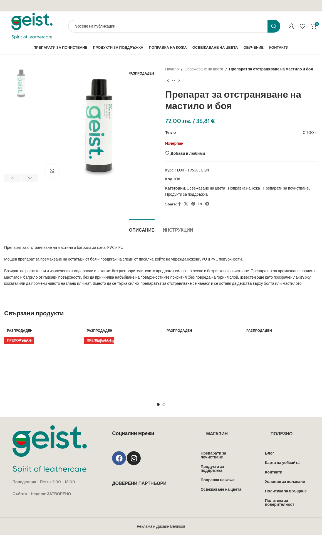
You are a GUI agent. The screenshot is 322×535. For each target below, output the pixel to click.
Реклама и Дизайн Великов (161, 457)
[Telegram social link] (207, 204)
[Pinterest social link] (193, 204)
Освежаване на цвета (204, 69)
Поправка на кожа (244, 188)
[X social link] (186, 204)
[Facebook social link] (179, 204)
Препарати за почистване (286, 188)
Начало (172, 69)
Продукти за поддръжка (186, 194)
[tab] (142, 227)
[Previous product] (168, 80)
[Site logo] (32, 25)
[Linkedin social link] (200, 204)
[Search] (174, 26)
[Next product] (179, 80)
